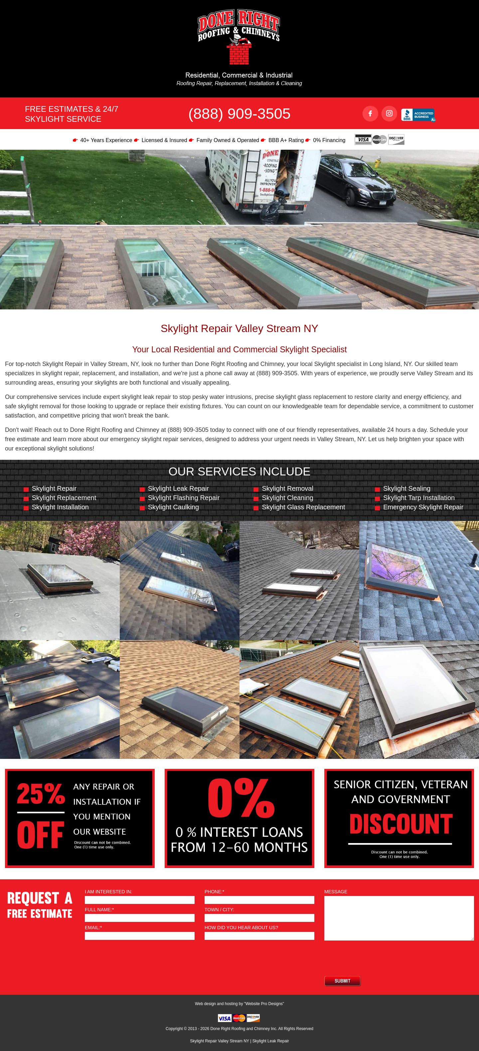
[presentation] (374, 958)
